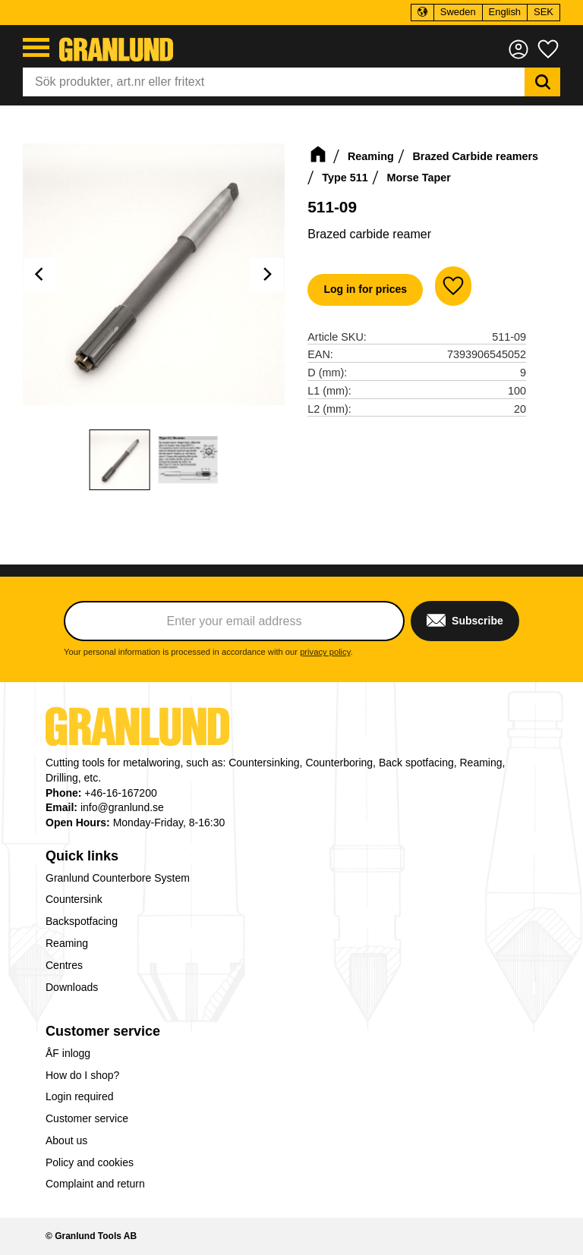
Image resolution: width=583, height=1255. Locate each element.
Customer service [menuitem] (103, 1031)
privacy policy (325, 651)
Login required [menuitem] (80, 1096)
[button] (36, 47)
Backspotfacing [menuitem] (82, 921)
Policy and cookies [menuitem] (90, 1162)
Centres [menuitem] (64, 965)
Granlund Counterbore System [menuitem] (118, 878)
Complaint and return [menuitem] (95, 1184)
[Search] (542, 82)
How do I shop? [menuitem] (82, 1075)
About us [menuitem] (66, 1140)
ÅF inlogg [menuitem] (68, 1053)
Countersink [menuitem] (74, 899)
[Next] (266, 274)
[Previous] (41, 274)
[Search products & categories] (274, 82)
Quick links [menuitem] (82, 855)
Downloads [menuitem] (72, 987)
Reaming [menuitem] (67, 943)
